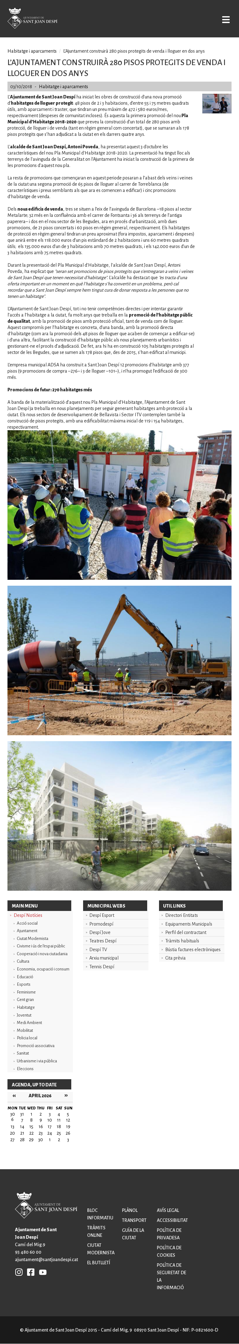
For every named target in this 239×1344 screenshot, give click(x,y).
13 (12, 1126)
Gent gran (25, 999)
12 (68, 1120)
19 (68, 1126)
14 (22, 1126)
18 (59, 1126)
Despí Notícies (28, 915)
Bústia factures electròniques (193, 949)
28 (22, 1139)
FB (29, 1272)
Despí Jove (99, 932)
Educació (25, 977)
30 (40, 1139)
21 (22, 1133)
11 (59, 1120)
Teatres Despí (102, 940)
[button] (217, 111)
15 (31, 1126)
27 (12, 1139)
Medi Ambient (29, 1022)
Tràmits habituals (182, 940)
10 (49, 1120)
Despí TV (98, 949)
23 (41, 1133)
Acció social (27, 923)
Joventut (24, 1015)
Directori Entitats (181, 915)
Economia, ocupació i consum (43, 969)
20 (12, 1133)
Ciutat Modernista (32, 938)
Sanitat (23, 1053)
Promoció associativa (35, 1045)
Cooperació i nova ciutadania (42, 953)
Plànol (130, 1210)
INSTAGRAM (19, 1272)
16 (41, 1126)
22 (31, 1133)
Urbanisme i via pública (37, 1061)
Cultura (23, 961)
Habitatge (26, 1007)
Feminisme (26, 992)
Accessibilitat (172, 1220)
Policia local (27, 1038)
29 (31, 1139)
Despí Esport (101, 915)
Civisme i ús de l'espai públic (41, 946)
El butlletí (98, 1262)
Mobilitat (25, 1030)
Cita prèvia (175, 958)
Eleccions (25, 1068)
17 (50, 1126)
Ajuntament (27, 930)
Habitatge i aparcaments (32, 51)
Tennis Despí (101, 966)
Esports (23, 984)
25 (59, 1133)
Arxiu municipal (104, 958)
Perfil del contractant (185, 932)
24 (49, 1133)
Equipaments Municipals (188, 924)
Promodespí (101, 924)
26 (68, 1133)
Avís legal (168, 1210)
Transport (134, 1220)
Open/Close (225, 19)
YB (41, 1272)
